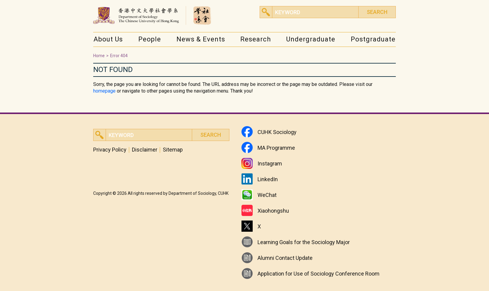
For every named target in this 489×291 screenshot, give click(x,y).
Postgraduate (373, 39)
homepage (104, 91)
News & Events (200, 39)
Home (99, 55)
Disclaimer (144, 149)
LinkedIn (268, 179)
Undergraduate (310, 39)
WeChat (267, 195)
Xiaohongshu (273, 211)
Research (255, 39)
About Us (108, 39)
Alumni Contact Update (285, 258)
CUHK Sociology (277, 132)
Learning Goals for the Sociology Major (304, 242)
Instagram (270, 163)
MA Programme (276, 148)
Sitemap (173, 149)
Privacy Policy (109, 149)
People (149, 39)
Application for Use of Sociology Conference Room (318, 273)
